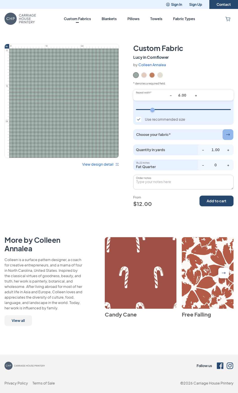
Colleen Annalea (152, 64)
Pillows (133, 18)
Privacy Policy (16, 383)
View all (18, 320)
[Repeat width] (183, 109)
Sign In (174, 4)
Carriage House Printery (213, 383)
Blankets (109, 18)
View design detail (100, 164)
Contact (224, 4)
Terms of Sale (43, 383)
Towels (156, 18)
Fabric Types (184, 18)
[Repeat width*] (183, 95)
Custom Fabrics (77, 18)
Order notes (143, 178)
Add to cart (216, 201)
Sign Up (195, 4)
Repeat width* (143, 92)
